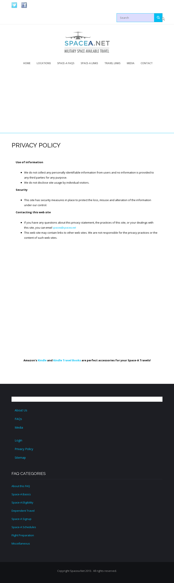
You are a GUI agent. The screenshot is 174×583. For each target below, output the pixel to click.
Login (18, 440)
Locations (44, 63)
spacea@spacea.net (64, 227)
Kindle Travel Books (67, 360)
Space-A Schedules (24, 527)
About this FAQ (21, 486)
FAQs (18, 419)
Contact (147, 63)
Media (130, 63)
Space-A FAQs (65, 63)
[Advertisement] (91, 102)
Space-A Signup (21, 519)
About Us (21, 410)
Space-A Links (89, 63)
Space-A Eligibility (22, 502)
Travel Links (112, 63)
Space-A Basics (21, 494)
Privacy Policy (24, 449)
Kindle (42, 360)
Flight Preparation (23, 535)
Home (26, 63)
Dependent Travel (23, 511)
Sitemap (20, 458)
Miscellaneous (21, 543)
